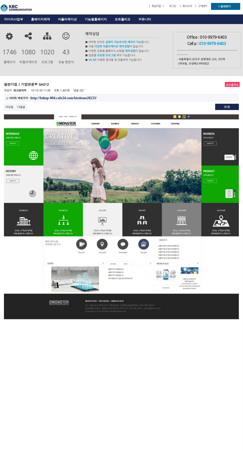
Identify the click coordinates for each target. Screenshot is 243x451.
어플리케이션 (67, 19)
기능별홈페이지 (96, 19)
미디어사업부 (13, 19)
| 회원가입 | (156, 6)
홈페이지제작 (40, 19)
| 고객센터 (201, 6)
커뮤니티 (144, 19)
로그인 (172, 6)
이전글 (9, 107)
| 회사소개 (185, 6)
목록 (227, 107)
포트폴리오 (122, 19)
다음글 (21, 107)
